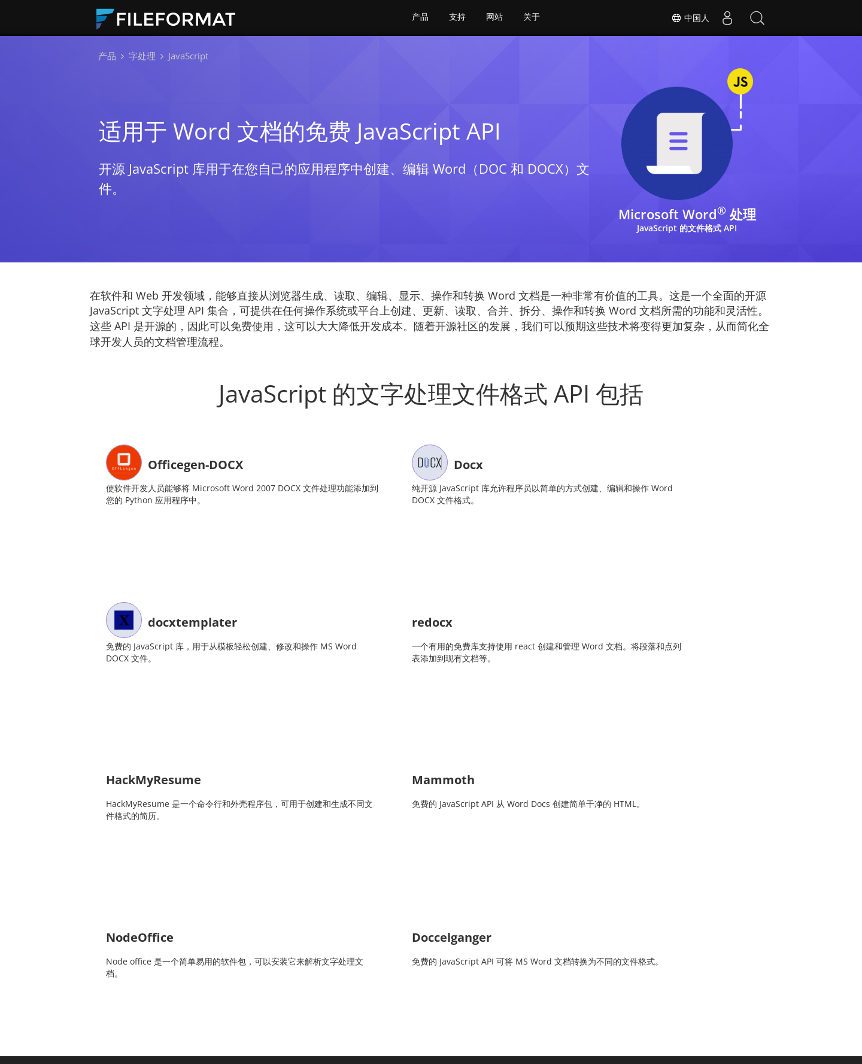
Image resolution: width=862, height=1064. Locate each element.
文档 (319, 989)
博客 (494, 989)
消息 (359, 989)
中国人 (690, 18)
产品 (419, 18)
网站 (495, 18)
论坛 (398, 989)
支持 (457, 18)
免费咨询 (446, 989)
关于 (532, 18)
